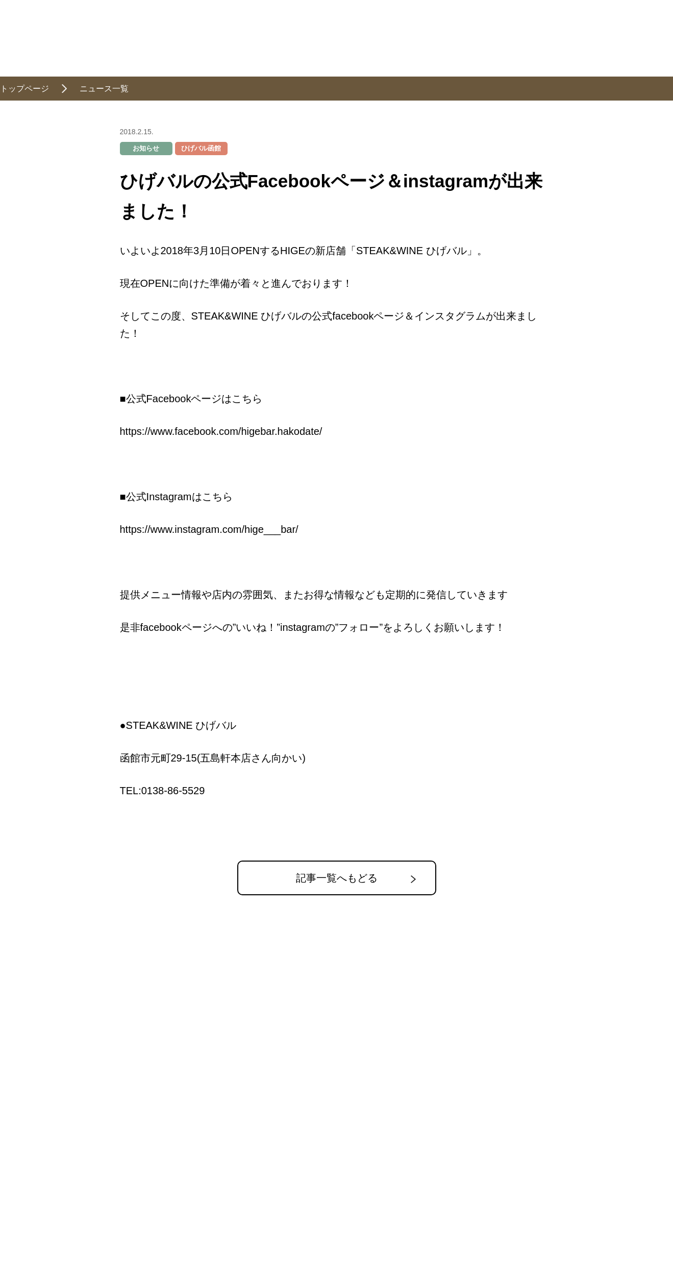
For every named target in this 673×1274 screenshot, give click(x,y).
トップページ (24, 88)
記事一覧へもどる (337, 878)
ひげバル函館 (201, 148)
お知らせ (146, 148)
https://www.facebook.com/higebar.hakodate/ (221, 431)
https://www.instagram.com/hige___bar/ (209, 529)
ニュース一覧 (104, 88)
